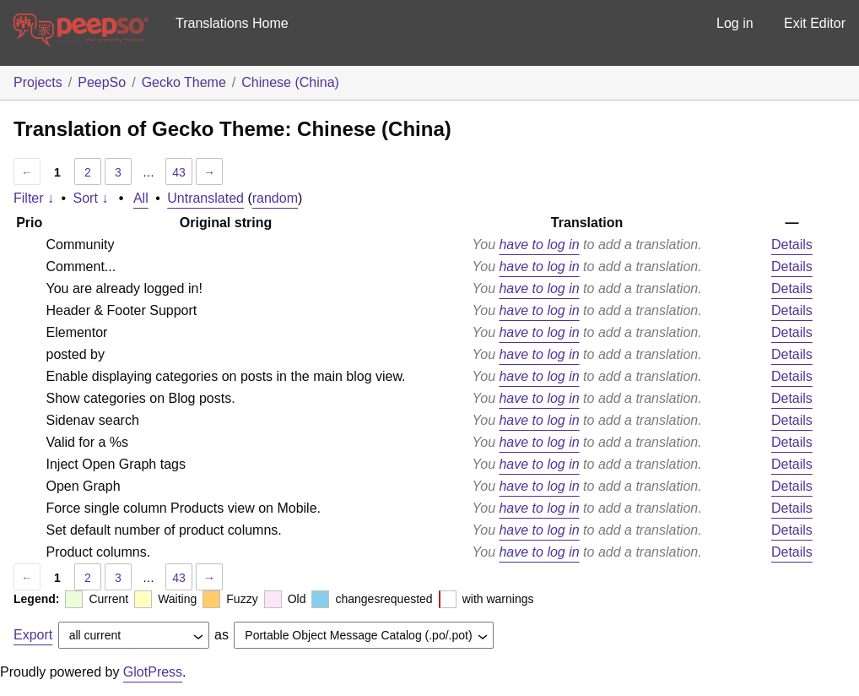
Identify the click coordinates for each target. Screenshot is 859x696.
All (141, 198)
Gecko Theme (184, 82)
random (275, 198)
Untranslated (205, 198)
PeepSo (102, 82)
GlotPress (152, 672)
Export (33, 635)
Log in (735, 23)
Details (792, 244)
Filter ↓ (34, 198)
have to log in (539, 244)
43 (179, 172)
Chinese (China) (290, 82)
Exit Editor (814, 23)
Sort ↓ (91, 198)
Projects (38, 82)
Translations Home (232, 23)
